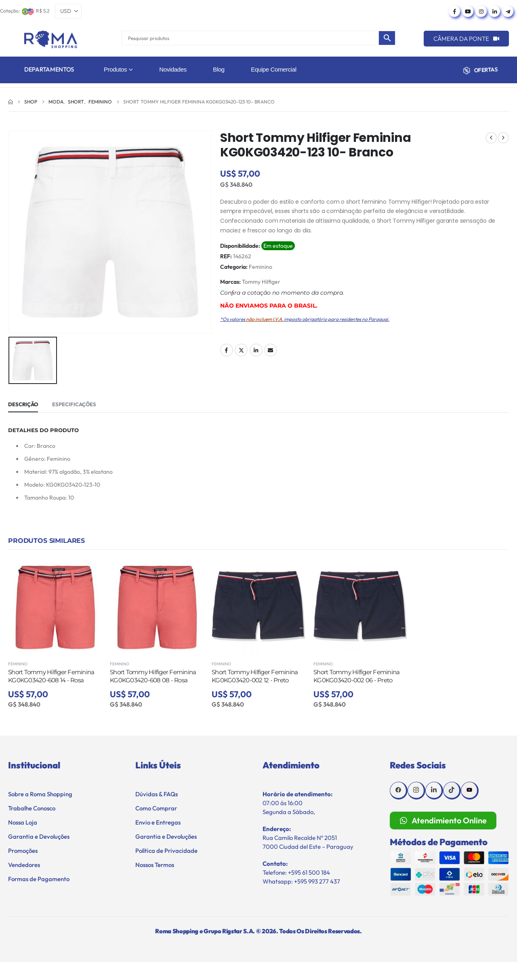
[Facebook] (454, 11)
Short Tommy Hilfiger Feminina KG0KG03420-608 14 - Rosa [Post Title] (51, 676)
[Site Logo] (50, 39)
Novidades (173, 69)
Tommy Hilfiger (261, 281)
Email (270, 350)
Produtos (115, 69)
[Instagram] (481, 11)
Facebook (226, 350)
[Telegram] (507, 11)
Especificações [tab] (74, 404)
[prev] (491, 137)
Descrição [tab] (23, 404)
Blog (219, 69)
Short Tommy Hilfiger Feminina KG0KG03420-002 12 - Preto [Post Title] (255, 676)
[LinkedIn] (494, 11)
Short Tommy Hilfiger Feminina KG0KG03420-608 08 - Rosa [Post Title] (153, 676)
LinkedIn (256, 350)
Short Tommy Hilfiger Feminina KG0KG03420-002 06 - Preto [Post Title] (356, 676)
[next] (503, 137)
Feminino (260, 266)
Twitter (241, 350)
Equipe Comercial (273, 69)
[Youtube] (467, 11)
